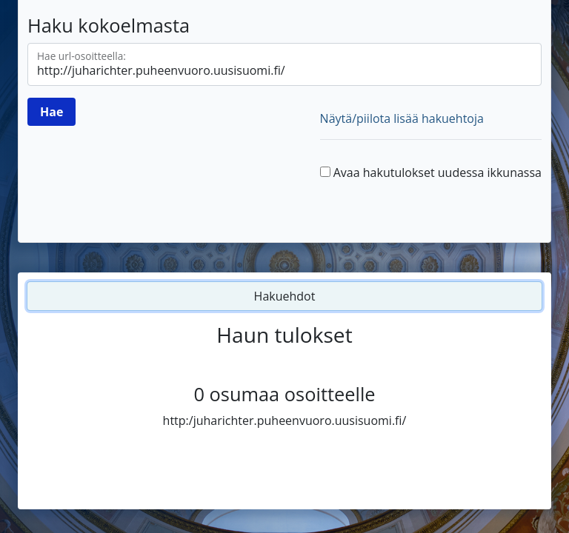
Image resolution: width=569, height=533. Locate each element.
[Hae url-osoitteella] (284, 64)
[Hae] (51, 112)
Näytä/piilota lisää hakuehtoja (402, 118)
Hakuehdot (285, 296)
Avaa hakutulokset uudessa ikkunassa (437, 172)
